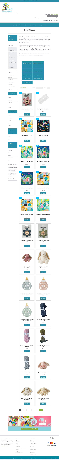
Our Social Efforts (33, 449)
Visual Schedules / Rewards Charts (11, 83)
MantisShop (34, 458)
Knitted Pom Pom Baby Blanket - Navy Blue (43, 320)
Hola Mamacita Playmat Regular (26, 187)
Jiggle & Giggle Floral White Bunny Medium (43, 267)
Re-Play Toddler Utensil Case (43, 109)
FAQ (16, 440)
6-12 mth (10, 118)
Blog (31, 440)
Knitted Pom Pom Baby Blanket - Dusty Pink (26, 346)
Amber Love (10, 152)
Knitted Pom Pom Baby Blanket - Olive (43, 346)
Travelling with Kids (11, 86)
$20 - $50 (10, 100)
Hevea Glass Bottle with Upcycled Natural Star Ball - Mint (27, 320)
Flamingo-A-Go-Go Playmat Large (43, 214)
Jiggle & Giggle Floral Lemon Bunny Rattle (43, 399)
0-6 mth (9, 115)
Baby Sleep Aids (38, 71)
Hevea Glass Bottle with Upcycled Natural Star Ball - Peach (43, 293)
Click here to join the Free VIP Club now (29, 428)
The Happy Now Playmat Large (43, 187)
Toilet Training (10, 79)
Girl (9, 139)
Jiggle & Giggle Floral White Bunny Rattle (26, 399)
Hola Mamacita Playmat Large (43, 161)
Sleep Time (10, 72)
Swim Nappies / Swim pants (38, 75)
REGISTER (56, 14)
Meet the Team (32, 444)
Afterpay (17, 449)
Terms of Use (18, 446)
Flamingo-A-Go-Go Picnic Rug (27, 161)
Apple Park (9, 155)
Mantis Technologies (19, 458)
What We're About (33, 443)
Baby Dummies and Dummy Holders (38, 79)
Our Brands (32, 446)
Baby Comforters (27, 67)
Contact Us (17, 441)
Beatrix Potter (10, 157)
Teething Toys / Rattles (38, 63)
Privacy (17, 443)
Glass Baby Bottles (38, 67)
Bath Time (10, 89)
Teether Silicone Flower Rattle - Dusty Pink (27, 109)
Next (41, 410)
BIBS (9, 160)
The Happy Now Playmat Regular (26, 214)
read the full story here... (5, 445)
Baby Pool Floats (27, 74)
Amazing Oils (10, 150)
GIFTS (29, 28)
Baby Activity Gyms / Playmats (27, 64)
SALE (40, 28)
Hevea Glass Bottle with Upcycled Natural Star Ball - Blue (27, 293)
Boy (9, 136)
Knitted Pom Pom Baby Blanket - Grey (26, 372)
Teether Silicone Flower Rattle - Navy (27, 241)
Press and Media (33, 451)
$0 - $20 (9, 97)
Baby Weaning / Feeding (27, 71)
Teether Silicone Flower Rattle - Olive (43, 241)
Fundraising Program (19, 452)
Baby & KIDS (24, 87)
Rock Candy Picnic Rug (43, 135)
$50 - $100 (10, 102)
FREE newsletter (33, 454)
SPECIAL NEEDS (21, 28)
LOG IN (52, 14)
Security (17, 444)
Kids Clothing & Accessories (11, 76)
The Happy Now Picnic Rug (27, 135)
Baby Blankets (27, 78)
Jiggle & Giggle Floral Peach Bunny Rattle (43, 372)
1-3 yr (9, 120)
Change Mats (27, 82)
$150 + (9, 107)
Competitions (32, 452)
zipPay (17, 451)
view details (27, 114)
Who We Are (32, 441)
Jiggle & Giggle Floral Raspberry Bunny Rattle (26, 267)
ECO (35, 28)
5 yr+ (9, 125)
